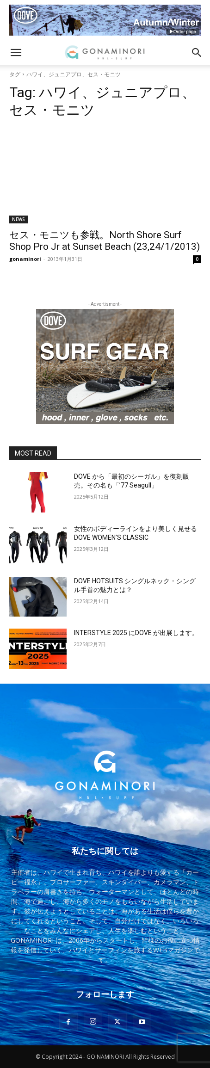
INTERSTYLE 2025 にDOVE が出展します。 (136, 632)
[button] (16, 52)
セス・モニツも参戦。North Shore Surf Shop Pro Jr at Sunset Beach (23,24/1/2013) (104, 240)
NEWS (18, 219)
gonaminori (25, 258)
